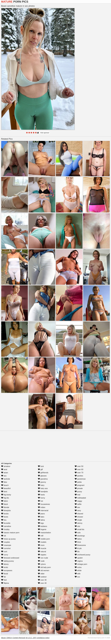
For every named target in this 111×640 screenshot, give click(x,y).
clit (3, 536)
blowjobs (6, 510)
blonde (5, 507)
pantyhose (80, 479)
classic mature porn (10, 533)
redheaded (80, 498)
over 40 (42, 583)
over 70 (79, 473)
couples (5, 542)
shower (79, 517)
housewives (44, 504)
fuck (41, 466)
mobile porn (44, 539)
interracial (43, 510)
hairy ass (43, 488)
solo (78, 533)
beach (5, 485)
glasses (42, 476)
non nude (43, 558)
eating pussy (7, 561)
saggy (78, 501)
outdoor (42, 577)
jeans (41, 514)
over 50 (79, 466)
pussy (78, 492)
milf (40, 536)
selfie (78, 504)
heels (41, 495)
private (79, 488)
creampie (6, 545)
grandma (43, 479)
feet (4, 580)
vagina (79, 561)
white (78, 570)
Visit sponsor (44, 133)
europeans (6, 570)
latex (41, 517)
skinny (78, 523)
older (41, 574)
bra (3, 520)
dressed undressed (10, 558)
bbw (4, 482)
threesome (80, 545)
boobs (5, 514)
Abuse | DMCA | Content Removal (13, 638)
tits (77, 552)
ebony (5, 564)
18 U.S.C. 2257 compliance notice (37, 638)
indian (41, 507)
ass (3, 476)
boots (4, 517)
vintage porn (81, 564)
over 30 (42, 580)
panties (79, 476)
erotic (4, 567)
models (42, 542)
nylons (42, 564)
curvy (4, 555)
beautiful (6, 488)
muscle (42, 548)
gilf (40, 469)
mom (41, 545)
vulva (78, 567)
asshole (5, 479)
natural (42, 552)
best (4, 492)
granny (42, 482)
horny (41, 498)
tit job (78, 548)
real (77, 495)
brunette (5, 523)
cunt (4, 552)
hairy (41, 485)
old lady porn (44, 567)
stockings (80, 536)
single (78, 520)
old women (43, 570)
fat (3, 577)
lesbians (42, 526)
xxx (77, 577)
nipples (42, 555)
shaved (79, 514)
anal (4, 469)
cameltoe (6, 526)
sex (77, 507)
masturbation (44, 533)
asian (4, 473)
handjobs (43, 492)
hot (40, 501)
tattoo (78, 539)
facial (4, 574)
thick (78, 542)
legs (41, 523)
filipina (5, 583)
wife (77, 574)
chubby (5, 529)
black (4, 504)
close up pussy (8, 539)
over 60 (79, 469)
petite (78, 482)
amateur (5, 466)
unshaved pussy (82, 555)
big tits (5, 498)
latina (41, 520)
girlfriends (43, 473)
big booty (6, 495)
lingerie (42, 529)
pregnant (79, 485)
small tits (79, 529)
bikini (4, 501)
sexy (78, 510)
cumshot (6, 548)
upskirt (79, 558)
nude (41, 561)
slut (77, 526)
